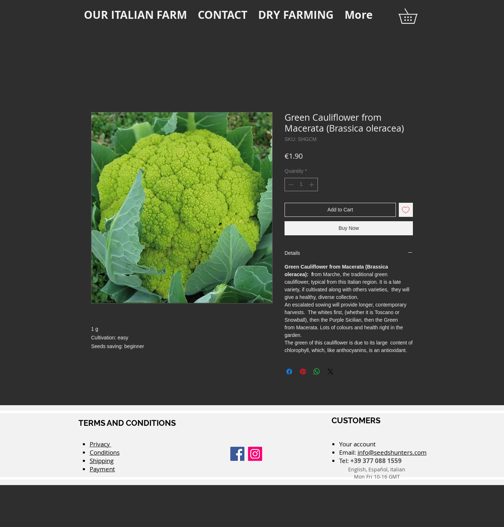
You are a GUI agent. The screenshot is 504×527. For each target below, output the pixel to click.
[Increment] (312, 184)
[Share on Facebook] (289, 371)
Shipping (102, 461)
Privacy (100, 444)
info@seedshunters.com (392, 452)
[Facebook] (237, 454)
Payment (102, 469)
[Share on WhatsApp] (316, 371)
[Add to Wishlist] (406, 210)
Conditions (105, 452)
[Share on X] (330, 371)
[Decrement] (290, 184)
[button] (415, 16)
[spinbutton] (301, 184)
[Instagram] (255, 454)
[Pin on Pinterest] (303, 371)
